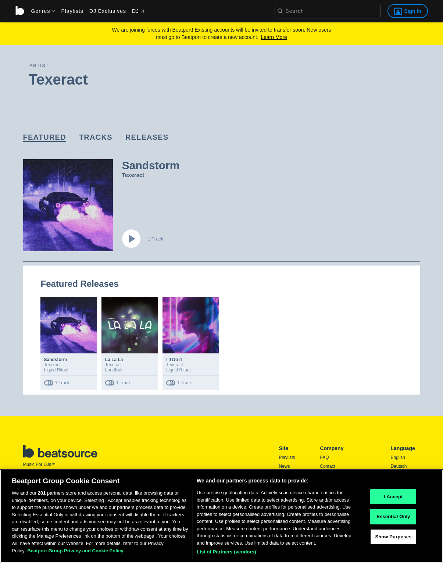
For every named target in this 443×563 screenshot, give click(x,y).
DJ (138, 11)
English (398, 457)
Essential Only (393, 516)
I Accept (393, 496)
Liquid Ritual (56, 370)
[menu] (40, 11)
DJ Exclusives (107, 11)
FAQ (324, 457)
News (284, 466)
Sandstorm (55, 359)
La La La (114, 359)
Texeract (133, 175)
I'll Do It (174, 359)
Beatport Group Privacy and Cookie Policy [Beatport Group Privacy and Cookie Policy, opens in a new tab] (75, 550)
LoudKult (113, 370)
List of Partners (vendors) (226, 552)
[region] (221, 516)
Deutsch (399, 466)
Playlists (72, 11)
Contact (327, 466)
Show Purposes (393, 536)
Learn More (274, 37)
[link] (44, 137)
